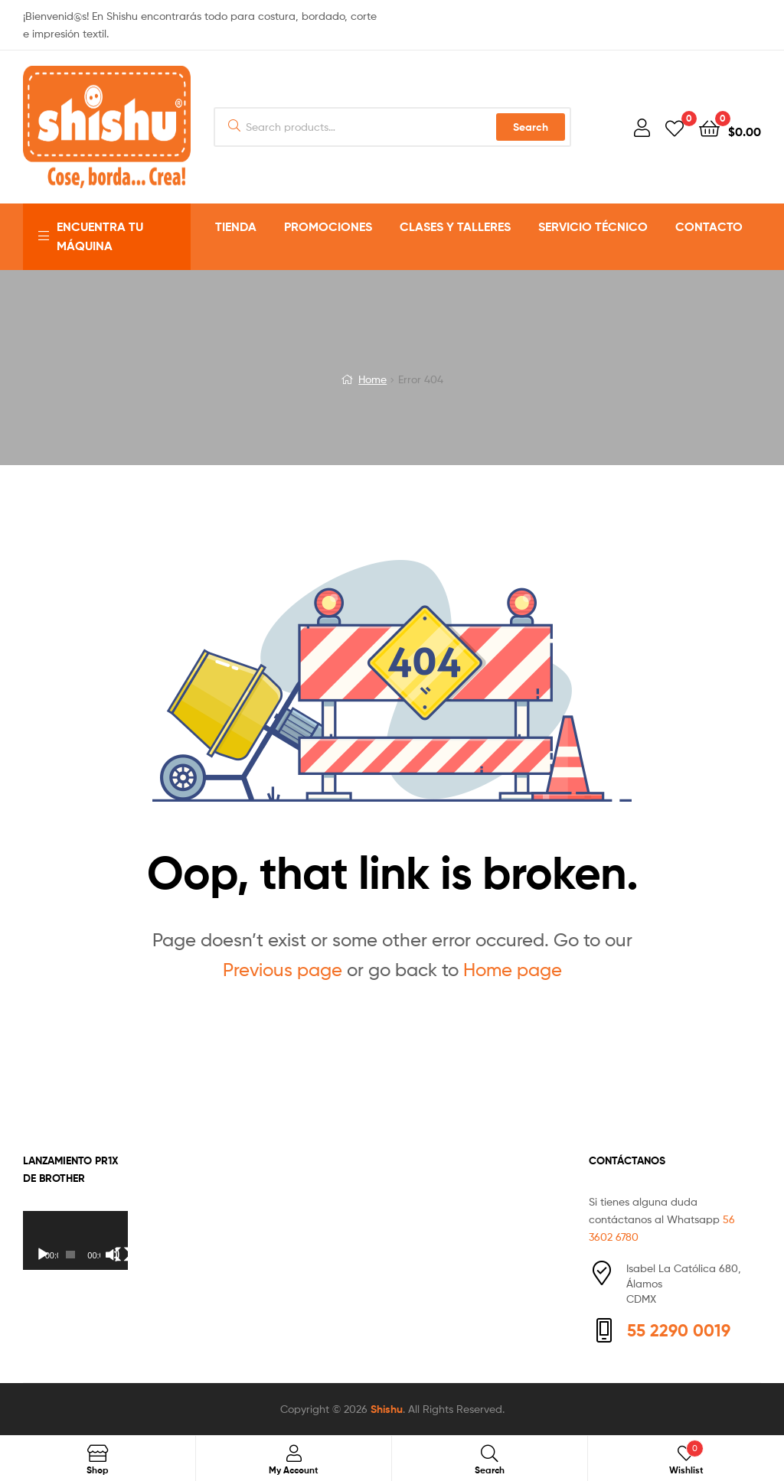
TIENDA (235, 226)
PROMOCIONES (328, 226)
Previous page (282, 970)
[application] (75, 1240)
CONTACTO (709, 226)
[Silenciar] (112, 1254)
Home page (512, 970)
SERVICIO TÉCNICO (593, 226)
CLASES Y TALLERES (455, 226)
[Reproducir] (43, 1254)
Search (530, 127)
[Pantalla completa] (122, 1254)
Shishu (387, 1409)
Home (372, 379)
